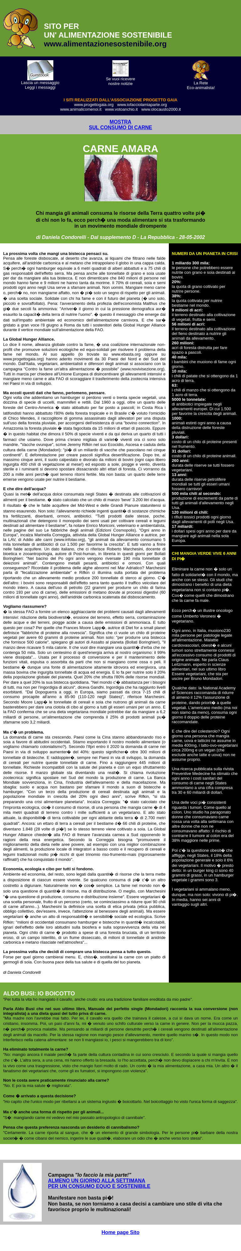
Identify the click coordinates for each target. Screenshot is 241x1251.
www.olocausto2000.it (161, 109)
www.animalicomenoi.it (81, 109)
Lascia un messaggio (40, 82)
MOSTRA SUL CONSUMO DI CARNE (120, 124)
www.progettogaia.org (94, 104)
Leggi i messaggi (40, 87)
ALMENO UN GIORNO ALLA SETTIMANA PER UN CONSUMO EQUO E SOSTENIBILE (99, 1183)
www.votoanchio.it (121, 109)
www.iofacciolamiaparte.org (142, 104)
